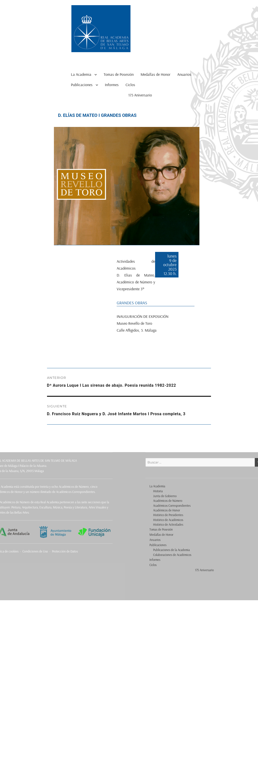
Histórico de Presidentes (168, 515)
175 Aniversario (140, 94)
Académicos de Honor (166, 510)
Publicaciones (82, 84)
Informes (112, 84)
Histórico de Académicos (168, 520)
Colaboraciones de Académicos (172, 555)
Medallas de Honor (155, 74)
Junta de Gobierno (165, 496)
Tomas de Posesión (119, 74)
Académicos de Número (167, 501)
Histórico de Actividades (168, 524)
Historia (158, 491)
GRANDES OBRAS (132, 302)
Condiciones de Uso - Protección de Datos (50, 551)
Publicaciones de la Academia (171, 550)
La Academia (81, 74)
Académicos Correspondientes (172, 505)
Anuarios (184, 74)
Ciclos (130, 84)
